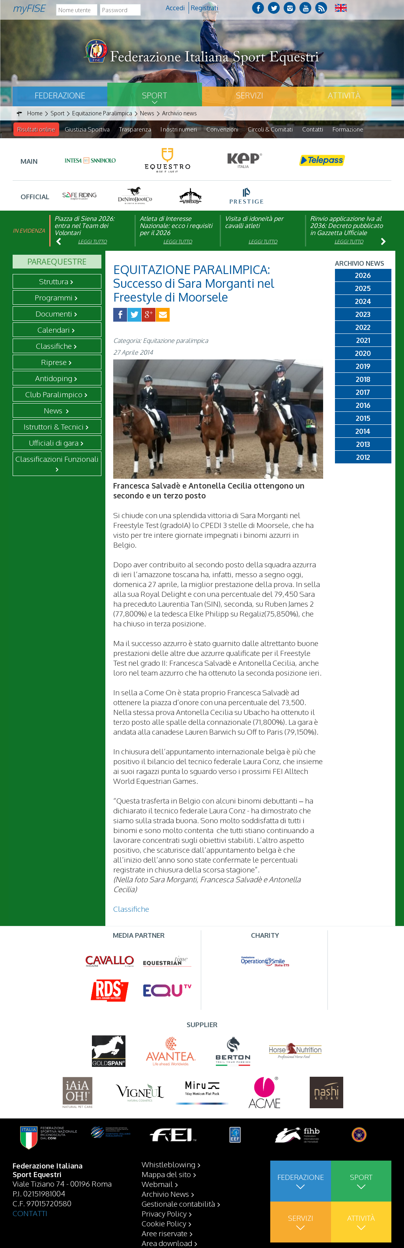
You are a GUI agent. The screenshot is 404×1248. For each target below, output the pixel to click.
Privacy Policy (164, 1213)
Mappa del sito (166, 1174)
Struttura (53, 281)
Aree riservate (164, 1233)
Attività (344, 95)
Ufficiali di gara (54, 443)
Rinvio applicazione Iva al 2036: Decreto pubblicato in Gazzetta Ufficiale (346, 226)
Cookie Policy (164, 1223)
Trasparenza (135, 129)
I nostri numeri (179, 129)
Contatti (312, 129)
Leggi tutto (92, 242)
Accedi (175, 8)
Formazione (348, 129)
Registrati (204, 8)
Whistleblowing (168, 1164)
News (54, 410)
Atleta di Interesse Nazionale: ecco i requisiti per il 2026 (176, 226)
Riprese (54, 362)
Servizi (249, 95)
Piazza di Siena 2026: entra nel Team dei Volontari (84, 226)
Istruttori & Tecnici (54, 426)
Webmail (157, 1184)
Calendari (53, 330)
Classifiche (54, 346)
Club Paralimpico (53, 394)
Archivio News (165, 1193)
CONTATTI (30, 1213)
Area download (167, 1243)
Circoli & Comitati (270, 129)
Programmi (54, 297)
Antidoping (53, 378)
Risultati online (36, 129)
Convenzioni (222, 129)
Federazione (60, 95)
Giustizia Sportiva (87, 129)
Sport (154, 95)
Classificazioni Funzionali (57, 459)
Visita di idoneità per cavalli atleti (254, 222)
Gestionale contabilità (178, 1203)
